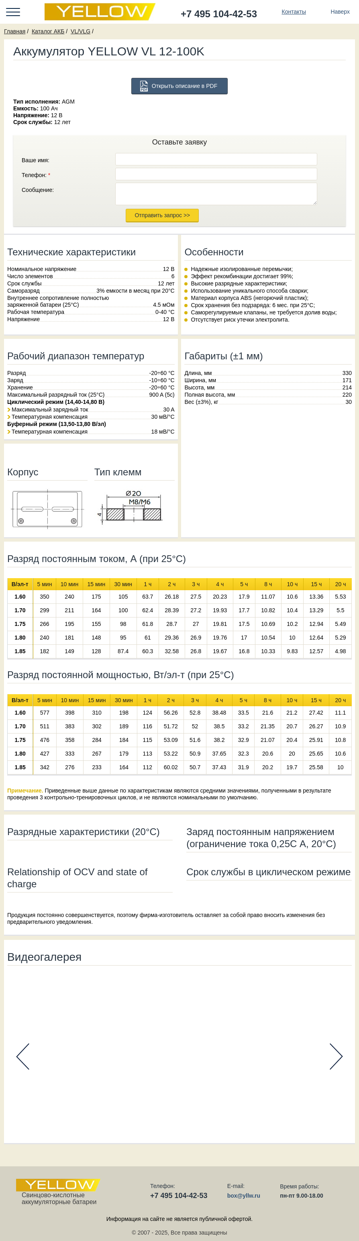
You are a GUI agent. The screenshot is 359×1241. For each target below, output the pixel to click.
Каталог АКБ (48, 31)
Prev (22, 1056)
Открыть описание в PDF (184, 86)
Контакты (293, 11)
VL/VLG (80, 31)
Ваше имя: (35, 160)
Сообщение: (38, 190)
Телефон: (36, 175)
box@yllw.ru (243, 1195)
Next (336, 1056)
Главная (14, 31)
